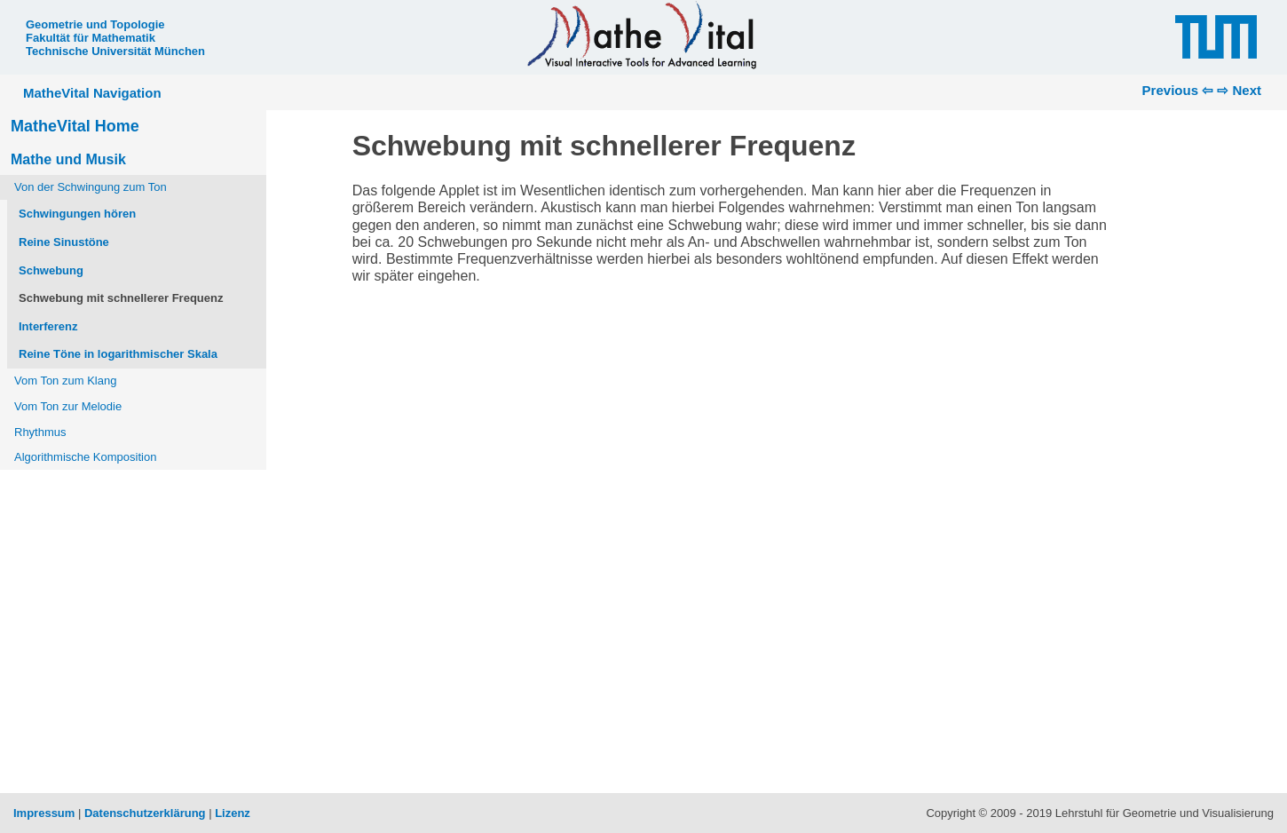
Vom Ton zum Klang (65, 380)
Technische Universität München (115, 51)
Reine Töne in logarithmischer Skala (118, 354)
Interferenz (48, 326)
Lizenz (232, 813)
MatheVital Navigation (92, 92)
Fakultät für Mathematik (90, 37)
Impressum (44, 813)
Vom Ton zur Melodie (68, 406)
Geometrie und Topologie (95, 24)
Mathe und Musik (68, 159)
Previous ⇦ (1178, 90)
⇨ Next (1239, 90)
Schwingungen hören (77, 213)
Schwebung (51, 270)
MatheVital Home (75, 126)
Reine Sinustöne (64, 242)
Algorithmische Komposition (85, 457)
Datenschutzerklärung (145, 813)
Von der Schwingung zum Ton (90, 187)
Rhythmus (40, 432)
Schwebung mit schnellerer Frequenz (121, 298)
